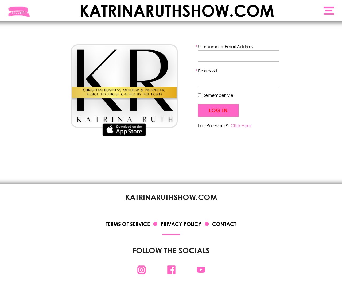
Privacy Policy (181, 224)
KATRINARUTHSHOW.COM (176, 10)
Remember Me (215, 95)
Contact (224, 224)
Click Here (241, 125)
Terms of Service (128, 224)
